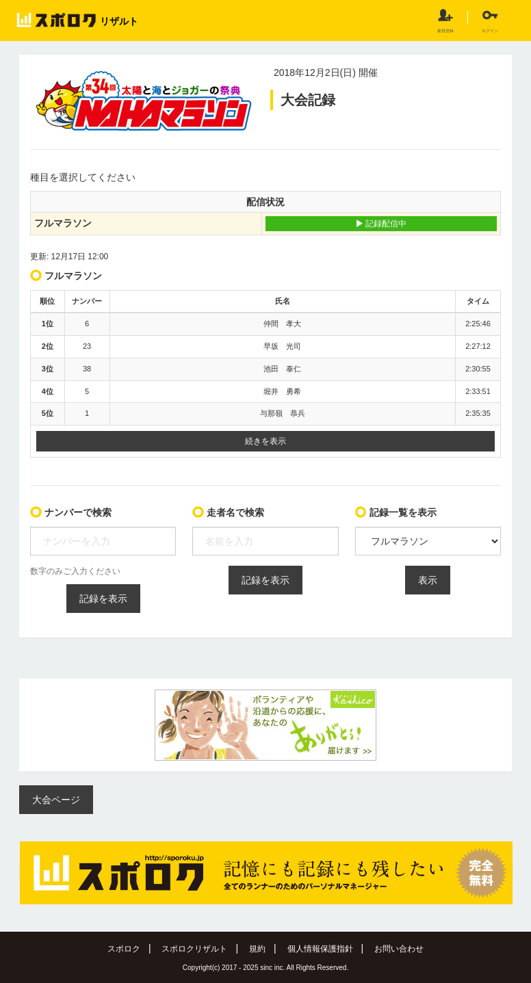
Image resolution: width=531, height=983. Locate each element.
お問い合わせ (399, 949)
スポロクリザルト (194, 949)
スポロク (123, 949)
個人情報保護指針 (320, 949)
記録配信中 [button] (380, 223)
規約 (257, 949)
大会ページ (56, 799)
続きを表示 (265, 441)
